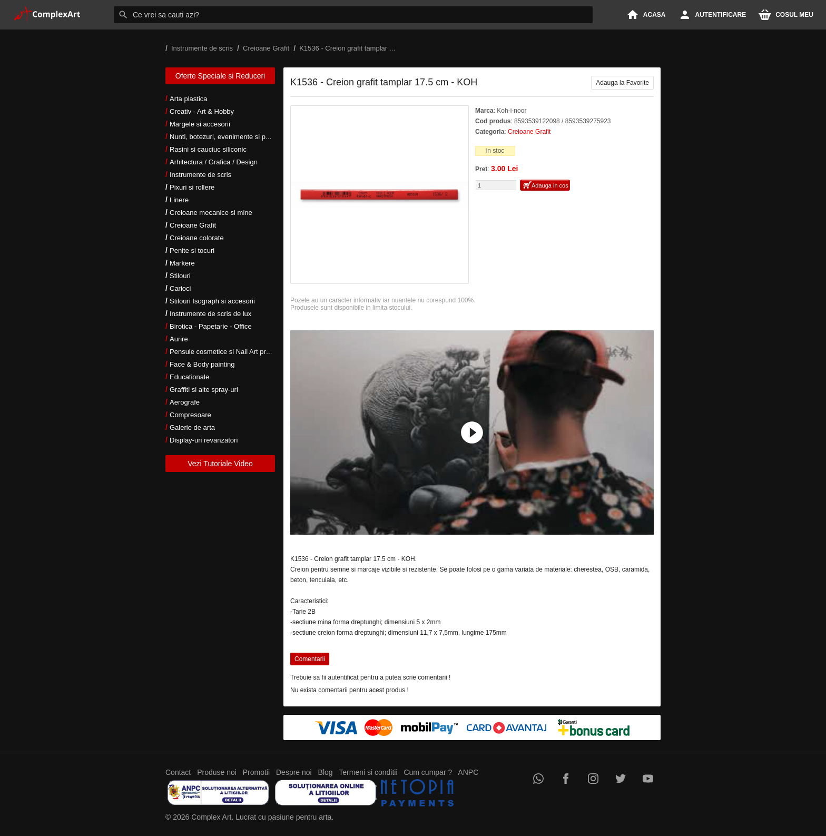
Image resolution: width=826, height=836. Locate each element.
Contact (178, 772)
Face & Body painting (202, 364)
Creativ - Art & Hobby (202, 111)
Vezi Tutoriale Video (220, 463)
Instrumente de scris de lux (210, 314)
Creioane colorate (197, 238)
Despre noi (294, 772)
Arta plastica (189, 99)
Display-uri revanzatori (204, 440)
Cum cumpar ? (428, 772)
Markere (182, 263)
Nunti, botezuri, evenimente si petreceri (229, 137)
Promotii (256, 772)
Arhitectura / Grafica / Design (214, 162)
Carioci (180, 288)
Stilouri (180, 276)
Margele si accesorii (200, 124)
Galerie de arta (192, 427)
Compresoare (190, 415)
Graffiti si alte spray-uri (204, 390)
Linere (179, 200)
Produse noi (217, 772)
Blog (325, 772)
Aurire (179, 339)
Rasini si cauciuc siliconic (208, 149)
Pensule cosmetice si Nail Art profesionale (233, 352)
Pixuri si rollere (192, 187)
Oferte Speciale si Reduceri (220, 76)
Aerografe (185, 402)
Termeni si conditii (368, 772)
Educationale (189, 377)
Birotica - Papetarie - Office (211, 326)
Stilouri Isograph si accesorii (212, 301)
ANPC (468, 772)
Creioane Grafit (193, 225)
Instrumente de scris (200, 175)
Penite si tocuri (192, 250)
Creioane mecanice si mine (211, 213)
